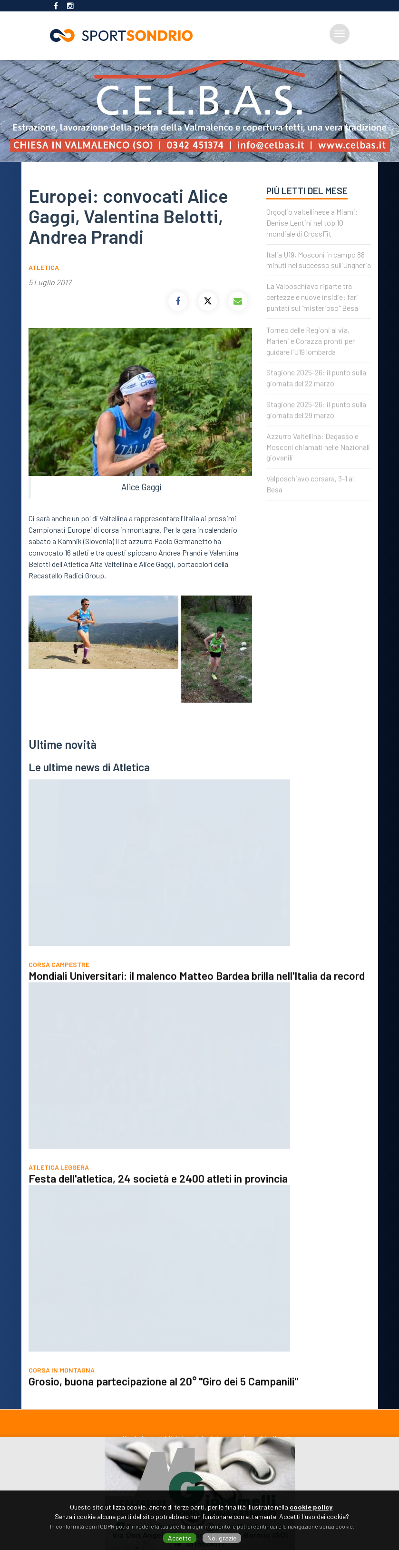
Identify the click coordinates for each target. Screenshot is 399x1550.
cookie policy (311, 1507)
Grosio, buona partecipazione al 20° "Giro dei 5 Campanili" (163, 1390)
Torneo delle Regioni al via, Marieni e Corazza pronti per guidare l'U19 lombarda (310, 350)
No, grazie (221, 1538)
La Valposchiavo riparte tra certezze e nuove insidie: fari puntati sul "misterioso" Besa (312, 296)
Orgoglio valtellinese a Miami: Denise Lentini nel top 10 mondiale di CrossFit (312, 222)
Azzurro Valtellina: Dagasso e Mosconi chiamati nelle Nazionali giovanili (318, 456)
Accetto (180, 1538)
